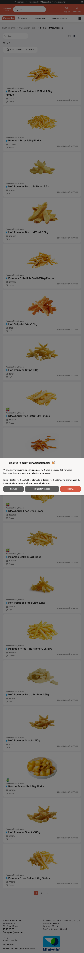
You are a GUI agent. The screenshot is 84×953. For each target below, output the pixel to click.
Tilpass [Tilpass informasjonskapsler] (13, 489)
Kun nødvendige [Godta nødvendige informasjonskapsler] (42, 489)
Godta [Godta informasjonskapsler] (70, 489)
